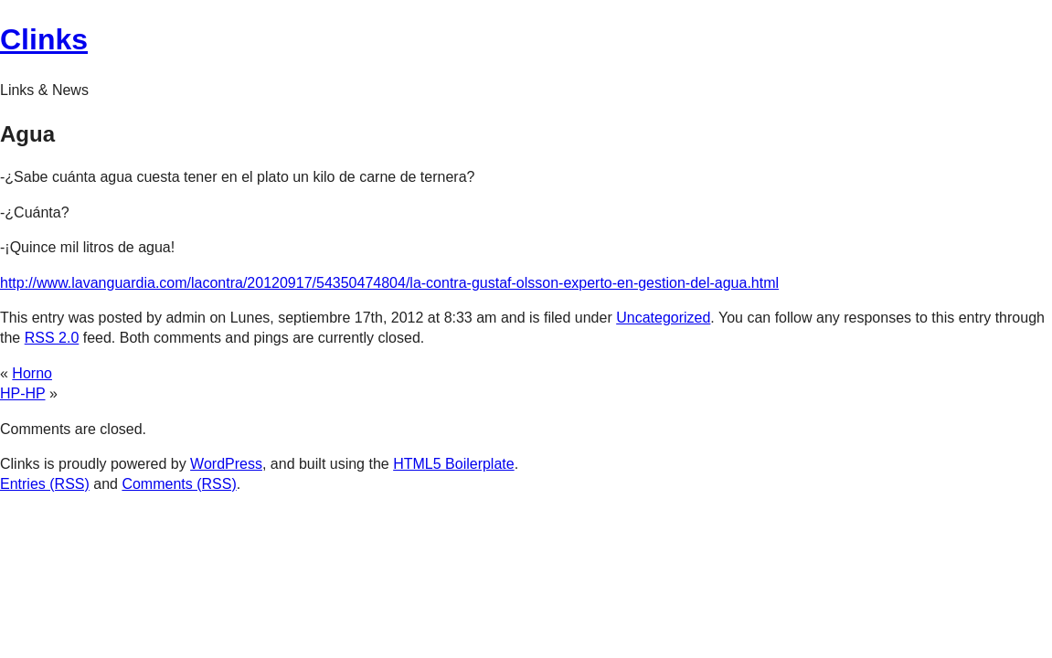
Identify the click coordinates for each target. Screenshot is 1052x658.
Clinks (44, 39)
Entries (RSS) (45, 484)
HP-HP (23, 393)
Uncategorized (663, 317)
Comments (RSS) (179, 484)
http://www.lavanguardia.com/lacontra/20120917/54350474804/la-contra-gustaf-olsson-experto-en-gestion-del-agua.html (389, 283)
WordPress (226, 464)
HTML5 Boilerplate (454, 464)
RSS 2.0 (52, 337)
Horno (32, 373)
